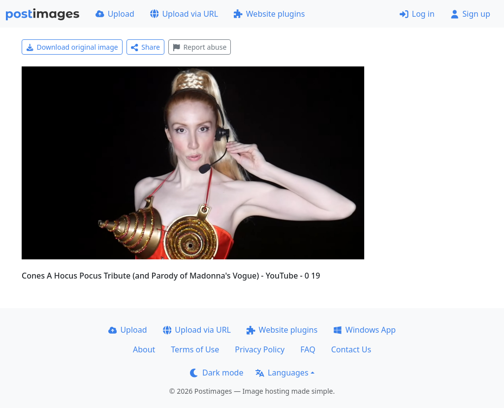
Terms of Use (195, 349)
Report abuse (199, 47)
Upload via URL (184, 13)
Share (145, 47)
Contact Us (351, 349)
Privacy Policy (259, 349)
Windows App (364, 329)
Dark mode (216, 372)
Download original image (72, 47)
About (144, 349)
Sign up (470, 13)
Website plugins (269, 13)
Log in (417, 13)
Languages (281, 372)
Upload (114, 13)
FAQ (307, 349)
